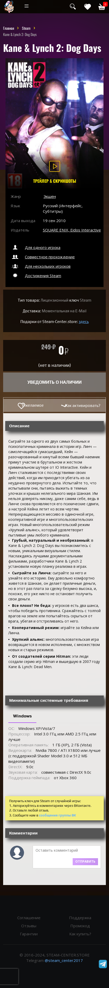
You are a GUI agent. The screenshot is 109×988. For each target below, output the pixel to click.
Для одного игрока (35, 247)
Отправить (85, 861)
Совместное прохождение (43, 256)
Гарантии (29, 933)
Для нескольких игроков (41, 266)
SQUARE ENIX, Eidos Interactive (72, 230)
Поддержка (80, 917)
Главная (8, 28)
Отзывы (28, 925)
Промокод (80, 925)
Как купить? (80, 933)
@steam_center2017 (64, 960)
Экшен (50, 196)
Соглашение (29, 917)
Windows (22, 715)
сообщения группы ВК (57, 815)
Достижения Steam (36, 275)
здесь (84, 321)
